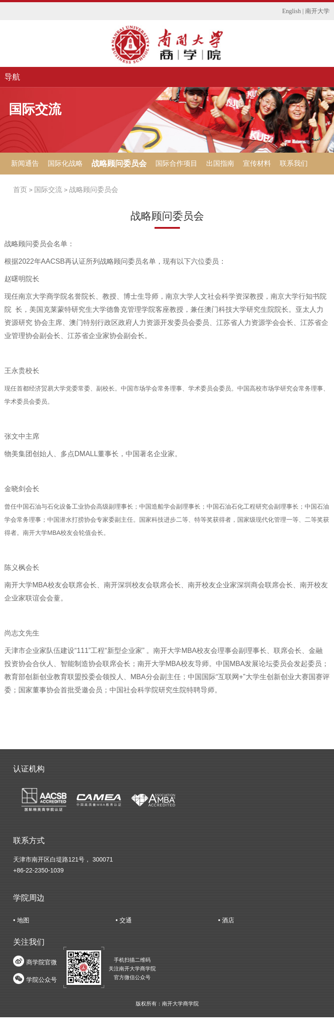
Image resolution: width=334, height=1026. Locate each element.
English (291, 11)
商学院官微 (41, 962)
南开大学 (317, 11)
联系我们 (294, 163)
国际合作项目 (176, 163)
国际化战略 (65, 163)
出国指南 (220, 163)
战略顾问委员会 (119, 163)
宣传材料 (257, 163)
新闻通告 (25, 163)
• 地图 (21, 920)
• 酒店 (226, 920)
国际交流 (48, 189)
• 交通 (124, 920)
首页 (20, 189)
